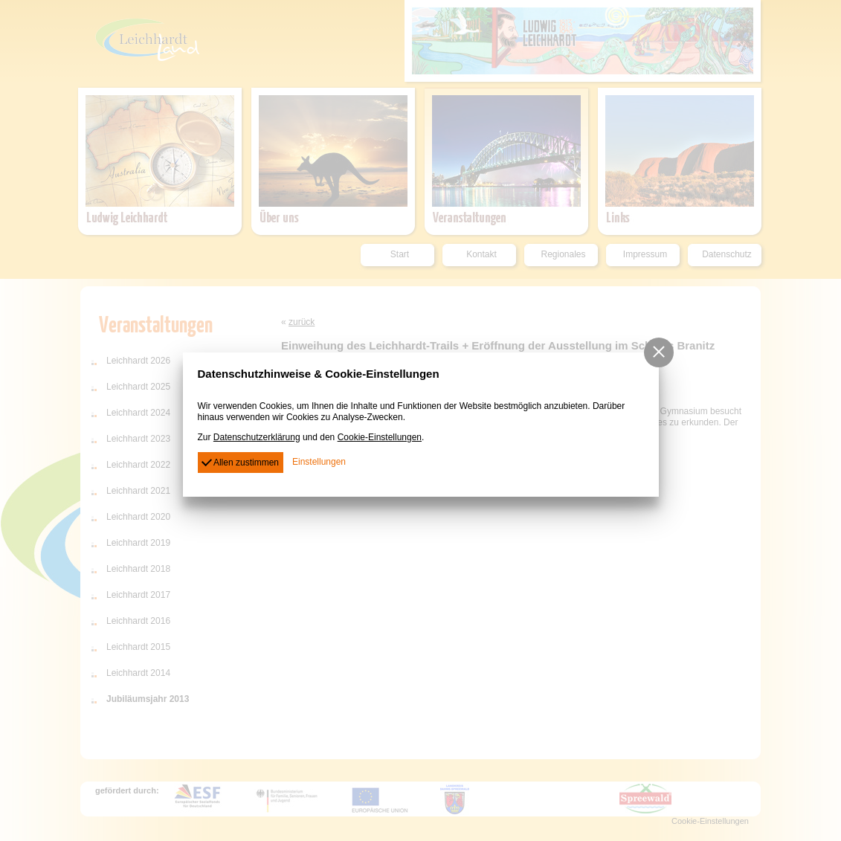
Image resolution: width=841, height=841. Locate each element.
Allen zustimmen (240, 461)
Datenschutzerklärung (256, 437)
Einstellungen (319, 462)
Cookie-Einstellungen (380, 437)
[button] (659, 352)
